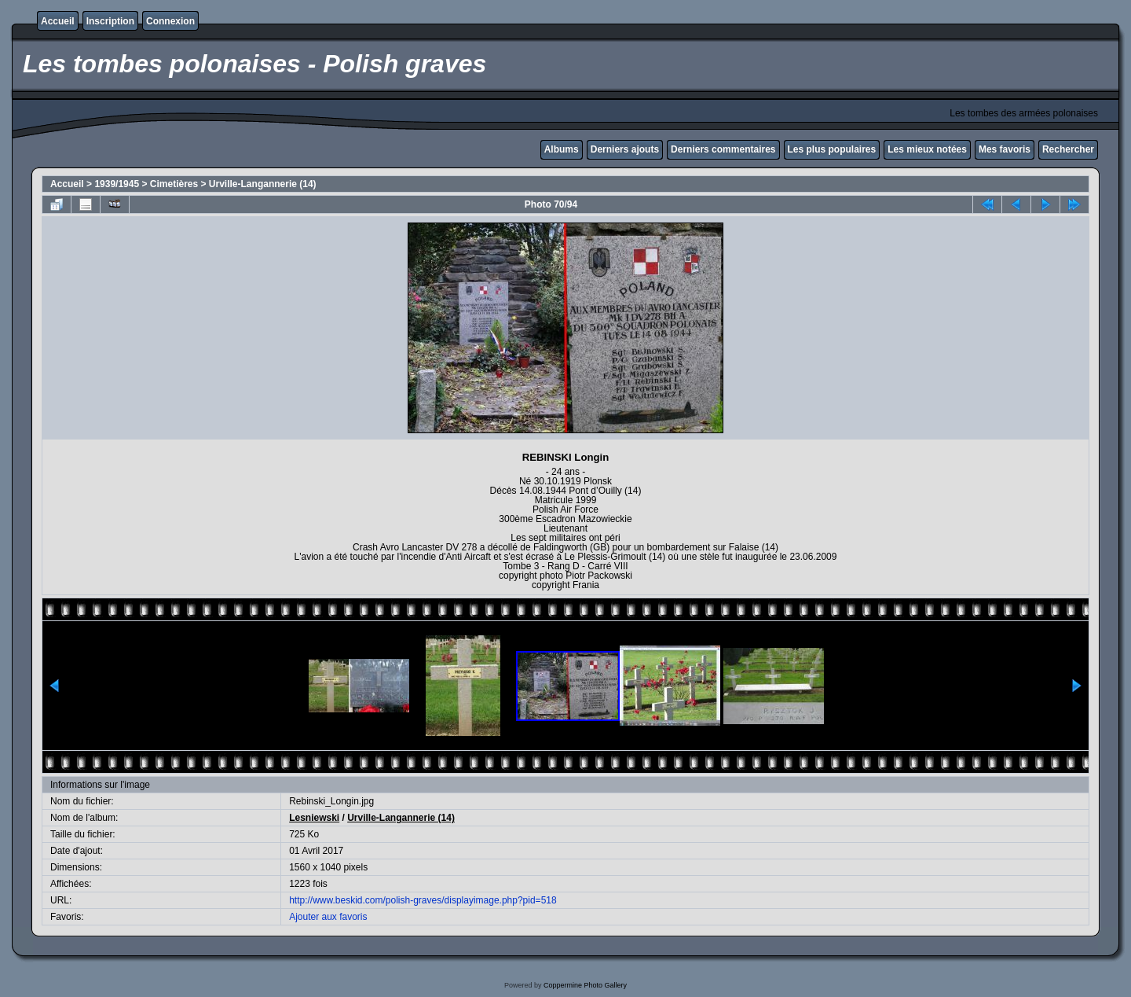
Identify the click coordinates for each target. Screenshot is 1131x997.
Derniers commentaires (723, 149)
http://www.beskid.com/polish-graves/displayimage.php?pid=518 (423, 900)
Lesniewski (314, 817)
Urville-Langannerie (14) (263, 183)
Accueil (58, 21)
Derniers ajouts (625, 149)
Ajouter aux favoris (328, 916)
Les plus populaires (832, 149)
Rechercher (1068, 149)
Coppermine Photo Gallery (585, 985)
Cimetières (174, 183)
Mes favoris (1004, 149)
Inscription (110, 21)
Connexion (170, 21)
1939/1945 (116, 183)
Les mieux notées (927, 149)
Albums (561, 149)
